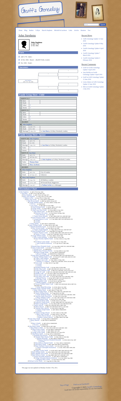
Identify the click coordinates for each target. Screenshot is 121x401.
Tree (89, 30)
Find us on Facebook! (81, 384)
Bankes (31, 30)
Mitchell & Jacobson (60, 30)
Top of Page (64, 385)
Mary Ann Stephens (28, 177)
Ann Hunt (32, 153)
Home (20, 30)
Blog (25, 30)
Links (70, 30)
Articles (76, 30)
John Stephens (27, 124)
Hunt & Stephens (47, 30)
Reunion (83, 30)
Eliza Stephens (27, 170)
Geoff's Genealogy (40, 9)
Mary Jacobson (34, 164)
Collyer (37, 30)
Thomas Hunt (33, 162)
